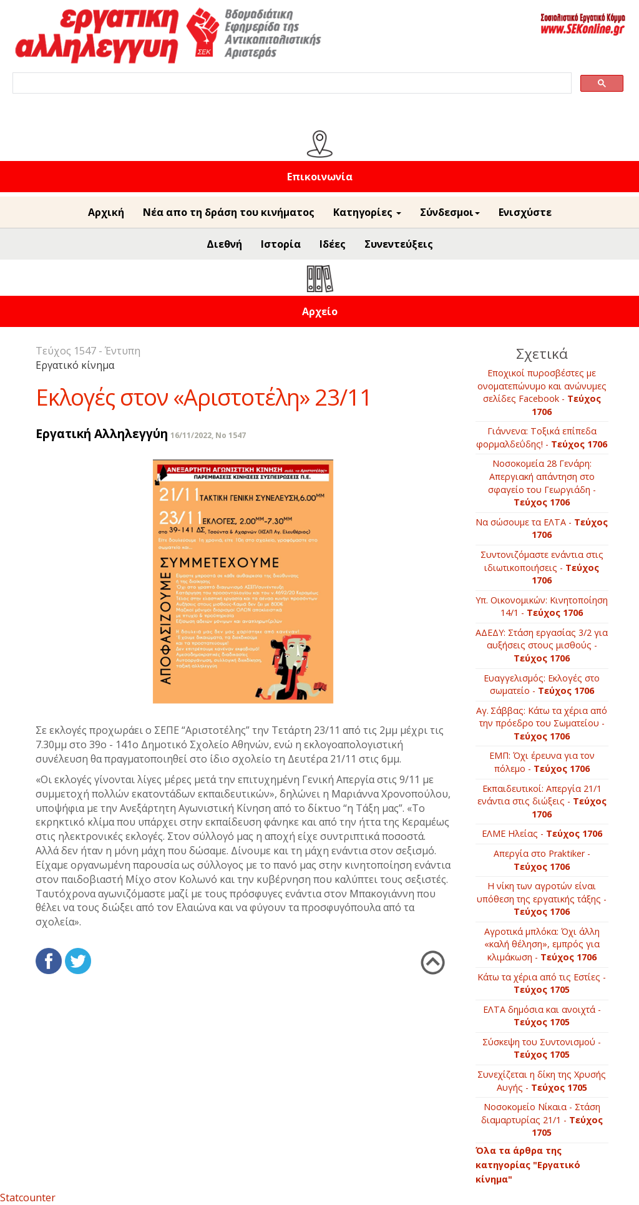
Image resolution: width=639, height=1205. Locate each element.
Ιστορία (281, 244)
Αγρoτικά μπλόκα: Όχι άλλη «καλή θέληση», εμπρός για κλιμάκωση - (542, 944)
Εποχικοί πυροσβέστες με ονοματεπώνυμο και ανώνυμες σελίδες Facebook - (542, 392)
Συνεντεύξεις (398, 244)
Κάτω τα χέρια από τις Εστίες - (541, 983)
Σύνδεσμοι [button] (450, 212)
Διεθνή (224, 244)
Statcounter (28, 1197)
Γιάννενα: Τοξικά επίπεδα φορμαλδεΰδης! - (541, 437)
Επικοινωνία (320, 176)
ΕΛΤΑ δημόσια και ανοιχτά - (542, 1015)
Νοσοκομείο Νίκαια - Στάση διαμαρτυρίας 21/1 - (542, 1119)
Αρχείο (320, 311)
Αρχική (106, 212)
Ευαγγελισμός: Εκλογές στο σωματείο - (542, 684)
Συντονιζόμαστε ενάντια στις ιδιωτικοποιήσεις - (541, 567)
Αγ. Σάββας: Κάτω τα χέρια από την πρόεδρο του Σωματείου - (541, 723)
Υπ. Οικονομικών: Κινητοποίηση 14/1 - (542, 606)
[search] (291, 83)
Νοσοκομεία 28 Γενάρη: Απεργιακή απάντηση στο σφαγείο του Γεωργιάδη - (542, 482)
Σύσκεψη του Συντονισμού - (541, 1048)
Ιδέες (333, 244)
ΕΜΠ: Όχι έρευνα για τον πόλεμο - (542, 761)
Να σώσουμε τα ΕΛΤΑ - (542, 528)
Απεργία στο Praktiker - (542, 859)
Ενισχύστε (525, 212)
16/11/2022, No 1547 (208, 435)
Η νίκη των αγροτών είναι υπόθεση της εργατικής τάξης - (542, 898)
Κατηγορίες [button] (367, 212)
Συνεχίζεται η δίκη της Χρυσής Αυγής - (541, 1080)
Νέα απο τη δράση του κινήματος (229, 212)
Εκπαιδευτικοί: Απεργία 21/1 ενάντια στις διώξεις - (542, 801)
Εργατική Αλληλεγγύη (102, 433)
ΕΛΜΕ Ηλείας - (542, 833)
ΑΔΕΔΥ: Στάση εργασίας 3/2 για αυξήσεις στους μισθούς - (542, 645)
